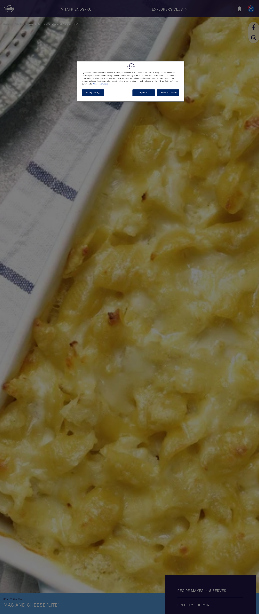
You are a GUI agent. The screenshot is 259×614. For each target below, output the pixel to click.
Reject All (143, 93)
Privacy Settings (93, 93)
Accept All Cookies (168, 93)
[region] (130, 81)
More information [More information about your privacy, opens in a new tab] (100, 84)
